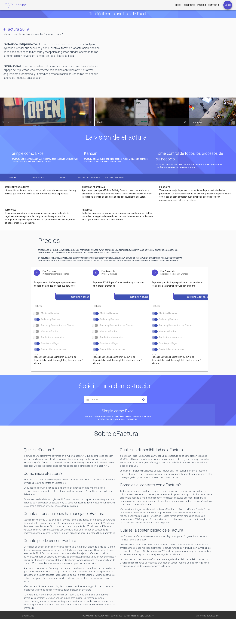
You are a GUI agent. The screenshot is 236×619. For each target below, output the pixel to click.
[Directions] (143, 399)
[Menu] (88, 399)
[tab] (12, 177)
